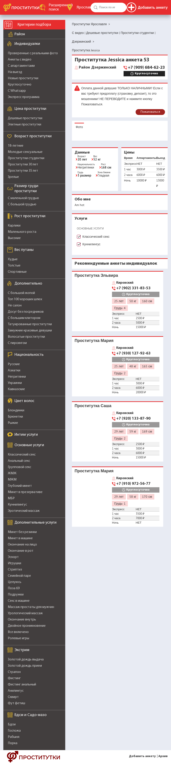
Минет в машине (20, 538)
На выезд (15, 72)
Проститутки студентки (26, 158)
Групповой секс (19, 467)
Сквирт (13, 697)
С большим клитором (24, 318)
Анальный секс (19, 461)
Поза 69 (14, 588)
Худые (13, 259)
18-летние (15, 146)
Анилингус (16, 691)
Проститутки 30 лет (23, 164)
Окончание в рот (20, 551)
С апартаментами (21, 66)
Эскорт (13, 557)
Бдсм (12, 724)
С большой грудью (22, 204)
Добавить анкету (142, 756)
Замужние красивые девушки (30, 330)
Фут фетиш (16, 703)
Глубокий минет (20, 486)
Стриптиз (15, 569)
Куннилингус (17, 504)
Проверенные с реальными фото (33, 53)
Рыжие (13, 423)
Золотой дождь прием (25, 666)
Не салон (15, 305)
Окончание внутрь (22, 619)
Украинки (15, 383)
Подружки (16, 594)
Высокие (14, 238)
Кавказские (16, 389)
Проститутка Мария (94, 340)
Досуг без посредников (26, 312)
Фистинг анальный (22, 684)
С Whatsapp (17, 91)
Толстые (14, 265)
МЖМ (12, 479)
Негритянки (17, 377)
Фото (79, 127)
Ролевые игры (18, 638)
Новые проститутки (23, 78)
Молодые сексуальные (25, 152)
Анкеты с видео (19, 59)
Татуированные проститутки (30, 324)
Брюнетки (15, 416)
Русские (14, 364)
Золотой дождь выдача (26, 659)
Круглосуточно (19, 84)
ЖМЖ (12, 473)
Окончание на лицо (22, 544)
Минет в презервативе (25, 492)
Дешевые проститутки (25, 118)
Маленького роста (22, 232)
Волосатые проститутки (26, 337)
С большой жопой (21, 293)
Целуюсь (14, 582)
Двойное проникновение (27, 626)
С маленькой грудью (23, 198)
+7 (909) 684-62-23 (146, 67)
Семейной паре (19, 576)
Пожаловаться (150, 112)
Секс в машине (19, 601)
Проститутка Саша (93, 405)
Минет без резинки (22, 532)
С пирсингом (17, 343)
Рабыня (13, 737)
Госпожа (14, 731)
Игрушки (14, 563)
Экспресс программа (23, 97)
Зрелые (13, 177)
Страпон (14, 672)
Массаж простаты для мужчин (31, 607)
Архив (163, 756)
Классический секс (22, 454)
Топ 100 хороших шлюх (25, 299)
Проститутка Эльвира (96, 275)
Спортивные (17, 272)
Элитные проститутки (24, 124)
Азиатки (14, 370)
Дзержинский (97, 67)
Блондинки (16, 410)
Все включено (18, 632)
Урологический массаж (25, 613)
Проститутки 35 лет (23, 171)
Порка (12, 743)
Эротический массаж (24, 511)
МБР (11, 498)
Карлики (14, 225)
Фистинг (14, 678)
